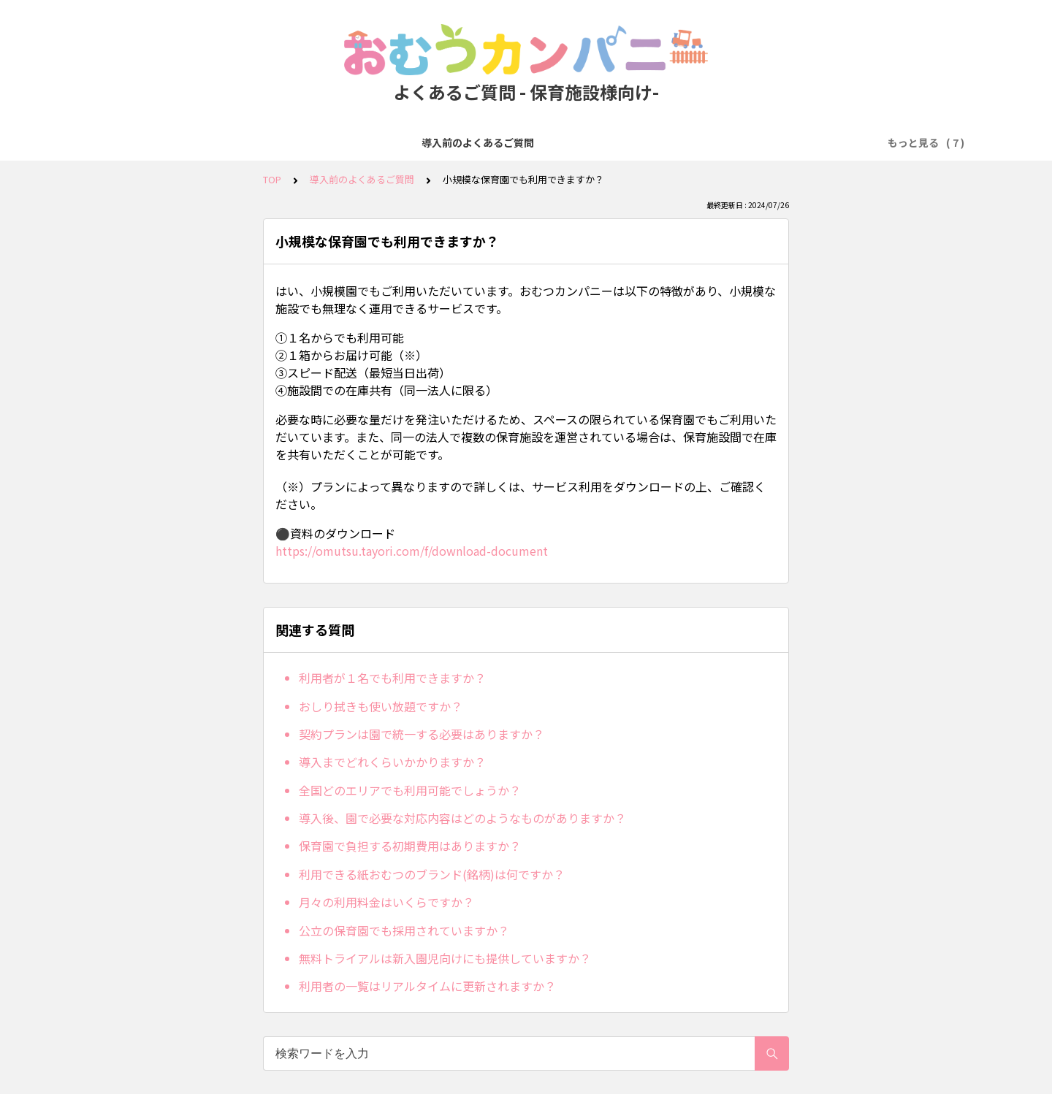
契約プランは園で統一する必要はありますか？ (421, 734)
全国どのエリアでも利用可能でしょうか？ (410, 790)
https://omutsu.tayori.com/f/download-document (411, 550)
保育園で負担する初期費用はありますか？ (410, 845)
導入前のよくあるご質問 (185, 142)
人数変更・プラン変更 (559, 142)
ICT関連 (833, 142)
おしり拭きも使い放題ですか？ (380, 706)
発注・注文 (379, 142)
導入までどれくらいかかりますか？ (392, 761)
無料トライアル (298, 142)
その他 (887, 142)
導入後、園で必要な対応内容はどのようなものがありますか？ (462, 818)
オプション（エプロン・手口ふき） (712, 142)
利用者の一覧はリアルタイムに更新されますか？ (427, 986)
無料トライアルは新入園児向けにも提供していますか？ (445, 958)
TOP (272, 179)
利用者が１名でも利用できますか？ (392, 677)
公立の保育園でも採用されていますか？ (404, 930)
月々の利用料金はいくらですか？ (386, 902)
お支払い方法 (456, 142)
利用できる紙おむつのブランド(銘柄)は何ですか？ (432, 874)
